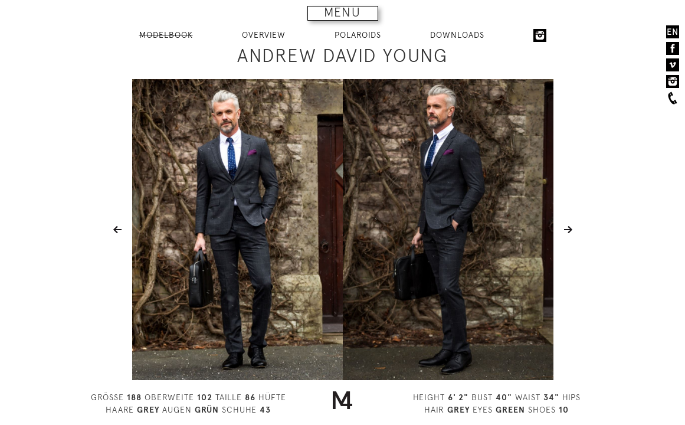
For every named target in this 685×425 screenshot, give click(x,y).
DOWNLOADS (457, 35)
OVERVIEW (264, 35)
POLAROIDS (358, 35)
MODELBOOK (166, 35)
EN (673, 32)
